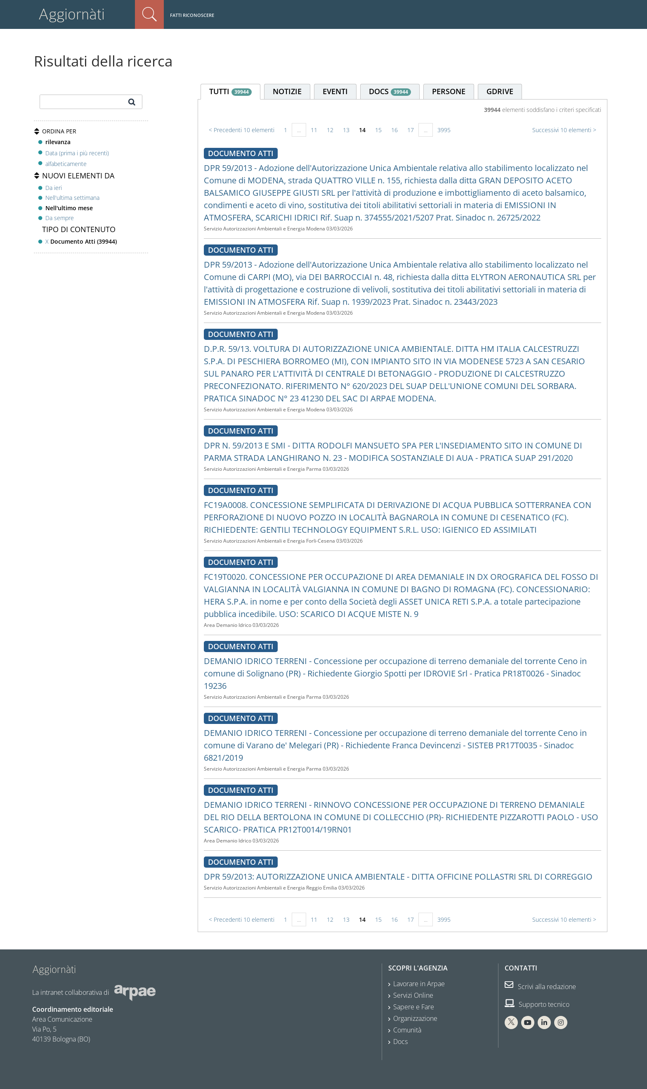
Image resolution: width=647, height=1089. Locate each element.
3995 (444, 130)
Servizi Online (413, 995)
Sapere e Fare (413, 1006)
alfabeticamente (66, 164)
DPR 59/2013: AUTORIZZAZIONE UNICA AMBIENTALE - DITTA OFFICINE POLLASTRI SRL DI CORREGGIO (398, 876)
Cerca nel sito (149, 14)
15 (378, 130)
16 (394, 130)
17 (410, 130)
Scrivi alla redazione (540, 986)
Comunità (407, 1029)
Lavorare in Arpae (419, 983)
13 (346, 130)
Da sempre (59, 218)
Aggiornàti (71, 14)
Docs (400, 1041)
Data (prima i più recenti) (77, 153)
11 (314, 130)
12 (330, 130)
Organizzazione (415, 1018)
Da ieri (53, 188)
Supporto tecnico (537, 1004)
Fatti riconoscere (192, 15)
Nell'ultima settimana (72, 198)
